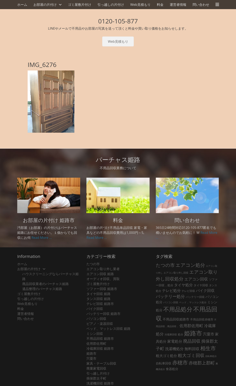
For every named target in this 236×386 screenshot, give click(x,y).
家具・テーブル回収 (101, 363)
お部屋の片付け (45, 4)
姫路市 (91, 353)
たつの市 (93, 264)
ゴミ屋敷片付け (79, 4)
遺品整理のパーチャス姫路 (42, 288)
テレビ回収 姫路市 (100, 303)
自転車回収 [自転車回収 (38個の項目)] (163, 363)
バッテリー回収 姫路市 (103, 313)
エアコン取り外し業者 (103, 269)
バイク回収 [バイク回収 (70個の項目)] (205, 290)
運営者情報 (178, 4)
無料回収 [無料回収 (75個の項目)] (191, 348)
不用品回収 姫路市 (100, 338)
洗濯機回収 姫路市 (100, 383)
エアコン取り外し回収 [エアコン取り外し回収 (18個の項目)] (175, 272)
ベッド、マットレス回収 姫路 (108, 328)
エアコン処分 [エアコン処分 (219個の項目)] (190, 265)
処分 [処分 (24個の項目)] (180, 334)
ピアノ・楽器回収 (99, 323)
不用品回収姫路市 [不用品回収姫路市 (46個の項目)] (176, 319)
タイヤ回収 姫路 (98, 293)
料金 (160, 4)
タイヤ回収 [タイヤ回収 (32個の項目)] (201, 285)
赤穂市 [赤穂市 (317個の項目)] (180, 362)
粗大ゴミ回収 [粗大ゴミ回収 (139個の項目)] (191, 355)
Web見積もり (140, 4)
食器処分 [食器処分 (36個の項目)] (172, 369)
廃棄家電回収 (96, 368)
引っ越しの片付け (110, 4)
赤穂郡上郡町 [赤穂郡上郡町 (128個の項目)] (202, 363)
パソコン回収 (96, 318)
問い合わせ (201, 4)
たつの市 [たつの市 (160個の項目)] (165, 265)
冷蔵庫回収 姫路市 (100, 348)
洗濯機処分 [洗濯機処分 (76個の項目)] (174, 348)
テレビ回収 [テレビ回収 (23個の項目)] (188, 291)
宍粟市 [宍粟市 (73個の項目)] (208, 333)
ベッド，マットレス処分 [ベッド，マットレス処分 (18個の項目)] (192, 302)
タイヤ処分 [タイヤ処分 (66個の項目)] (183, 284)
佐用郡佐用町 (96, 343)
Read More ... (41, 237)
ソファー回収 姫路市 (101, 288)
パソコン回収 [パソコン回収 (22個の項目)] (170, 302)
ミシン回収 (94, 333)
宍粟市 (91, 358)
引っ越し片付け (98, 373)
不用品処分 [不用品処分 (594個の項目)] (177, 309)
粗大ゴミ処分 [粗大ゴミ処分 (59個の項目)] (166, 355)
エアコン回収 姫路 (100, 274)
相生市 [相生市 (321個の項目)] (208, 348)
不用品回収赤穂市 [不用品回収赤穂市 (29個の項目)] (201, 319)
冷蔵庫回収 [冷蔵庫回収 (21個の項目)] (171, 334)
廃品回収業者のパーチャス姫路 (45, 284)
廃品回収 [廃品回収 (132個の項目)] (191, 341)
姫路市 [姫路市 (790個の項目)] (193, 333)
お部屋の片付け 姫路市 (49, 220)
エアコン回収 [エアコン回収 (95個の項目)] (196, 279)
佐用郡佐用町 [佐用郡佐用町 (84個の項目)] (191, 325)
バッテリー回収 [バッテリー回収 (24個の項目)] (195, 297)
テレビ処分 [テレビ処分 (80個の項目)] (171, 290)
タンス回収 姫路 (98, 298)
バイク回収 (94, 308)
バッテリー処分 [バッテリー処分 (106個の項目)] (170, 296)
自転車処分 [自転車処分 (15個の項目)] (211, 356)
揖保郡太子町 (96, 378)
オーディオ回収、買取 (103, 279)
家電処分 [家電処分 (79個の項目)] (174, 341)
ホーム (22, 4)
